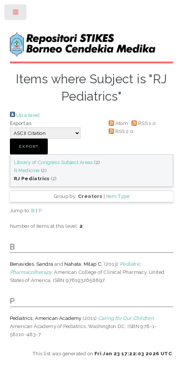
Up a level (25, 115)
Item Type (117, 196)
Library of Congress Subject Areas (53, 162)
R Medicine (27, 170)
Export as (21, 123)
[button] (29, 146)
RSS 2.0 (120, 131)
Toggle (16, 14)
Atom (117, 123)
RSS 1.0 (142, 123)
